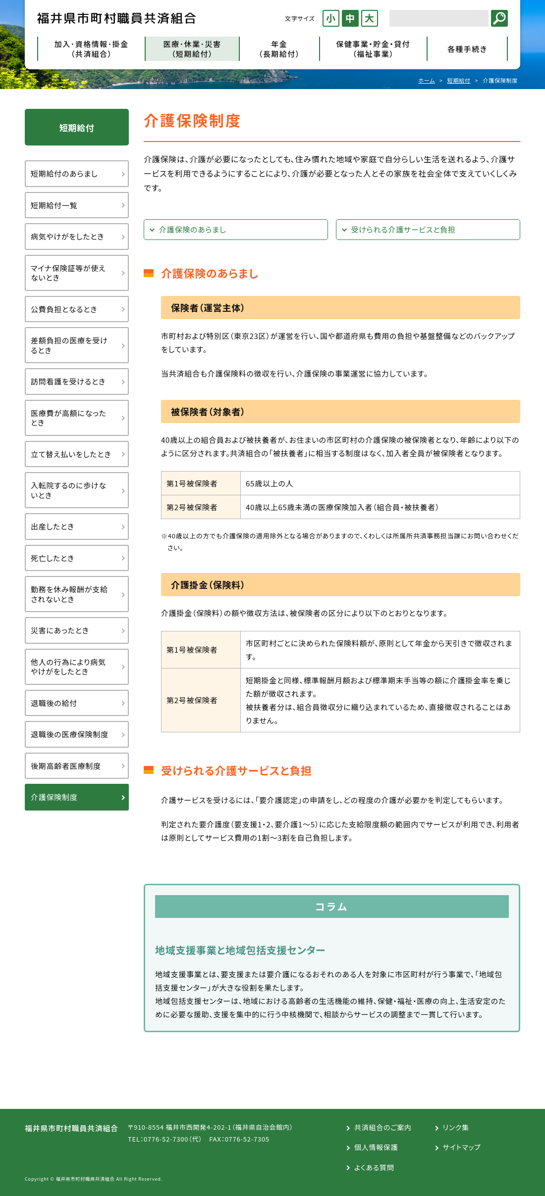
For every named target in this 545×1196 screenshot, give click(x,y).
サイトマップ (462, 1147)
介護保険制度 (54, 797)
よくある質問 (374, 1167)
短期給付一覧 (54, 205)
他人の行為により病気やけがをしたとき (68, 667)
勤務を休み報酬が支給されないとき (69, 594)
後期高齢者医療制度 (66, 766)
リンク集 (456, 1127)
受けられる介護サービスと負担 (403, 229)
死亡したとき (52, 558)
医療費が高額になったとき (69, 418)
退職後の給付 (54, 703)
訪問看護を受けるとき (68, 381)
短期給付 (459, 80)
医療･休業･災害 (192, 49)
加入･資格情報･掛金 (91, 49)
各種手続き (467, 49)
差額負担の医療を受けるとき (69, 345)
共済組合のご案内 (383, 1127)
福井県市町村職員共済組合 (116, 18)
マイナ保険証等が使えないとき (68, 273)
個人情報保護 (376, 1147)
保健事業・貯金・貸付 (373, 49)
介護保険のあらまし (192, 229)
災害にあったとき (60, 630)
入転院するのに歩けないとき (69, 490)
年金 (279, 49)
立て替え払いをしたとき (71, 454)
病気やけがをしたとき (67, 236)
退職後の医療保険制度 (70, 734)
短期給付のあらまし (64, 173)
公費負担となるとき (64, 309)
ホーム (426, 80)
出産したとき (52, 526)
